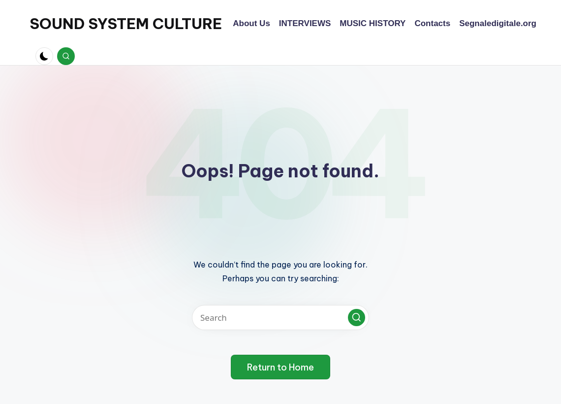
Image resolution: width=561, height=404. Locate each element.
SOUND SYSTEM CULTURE (126, 23)
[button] (356, 317)
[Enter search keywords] (280, 317)
